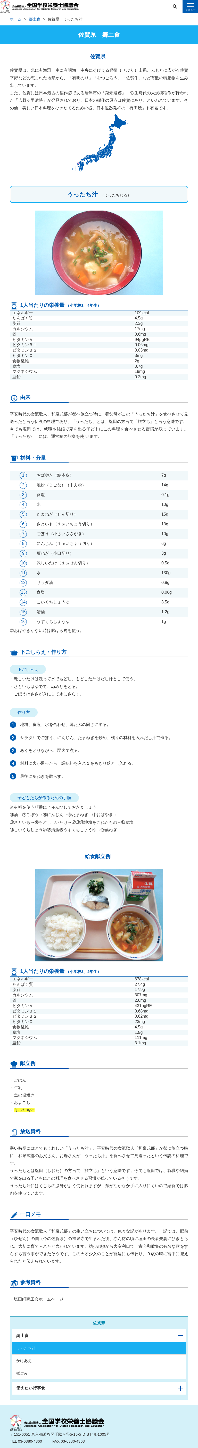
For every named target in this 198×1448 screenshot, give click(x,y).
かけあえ (24, 1360)
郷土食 (34, 19)
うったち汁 (26, 1348)
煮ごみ (22, 1373)
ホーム (15, 19)
